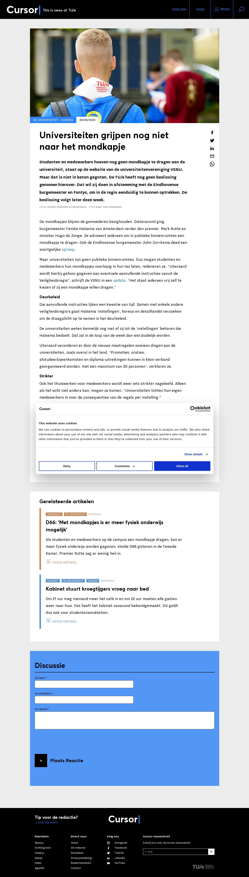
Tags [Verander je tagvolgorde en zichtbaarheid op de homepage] (200, 9)
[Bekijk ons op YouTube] (116, 863)
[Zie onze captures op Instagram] (117, 842)
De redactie (78, 847)
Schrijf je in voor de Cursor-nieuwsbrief (166, 842)
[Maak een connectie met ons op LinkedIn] (116, 858)
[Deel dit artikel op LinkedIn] (212, 148)
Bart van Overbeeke (109, 207)
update (119, 280)
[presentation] (65, 740)
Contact (76, 868)
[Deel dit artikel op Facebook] (212, 132)
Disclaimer (77, 853)
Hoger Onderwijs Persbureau (67, 207)
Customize (124, 466)
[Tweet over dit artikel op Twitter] (212, 140)
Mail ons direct (48, 822)
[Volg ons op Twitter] (115, 853)
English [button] (179, 9)
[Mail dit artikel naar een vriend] (212, 156)
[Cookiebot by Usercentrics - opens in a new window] (193, 409)
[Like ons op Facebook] (117, 847)
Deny (67, 466)
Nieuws (39, 842)
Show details (193, 454)
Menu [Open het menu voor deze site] (222, 9)
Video (38, 863)
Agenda (39, 868)
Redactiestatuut (81, 863)
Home (74, 842)
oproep (68, 249)
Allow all (182, 466)
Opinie (38, 858)
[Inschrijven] (211, 852)
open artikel (64, 562)
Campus (39, 853)
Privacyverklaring (81, 858)
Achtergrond (42, 847)
